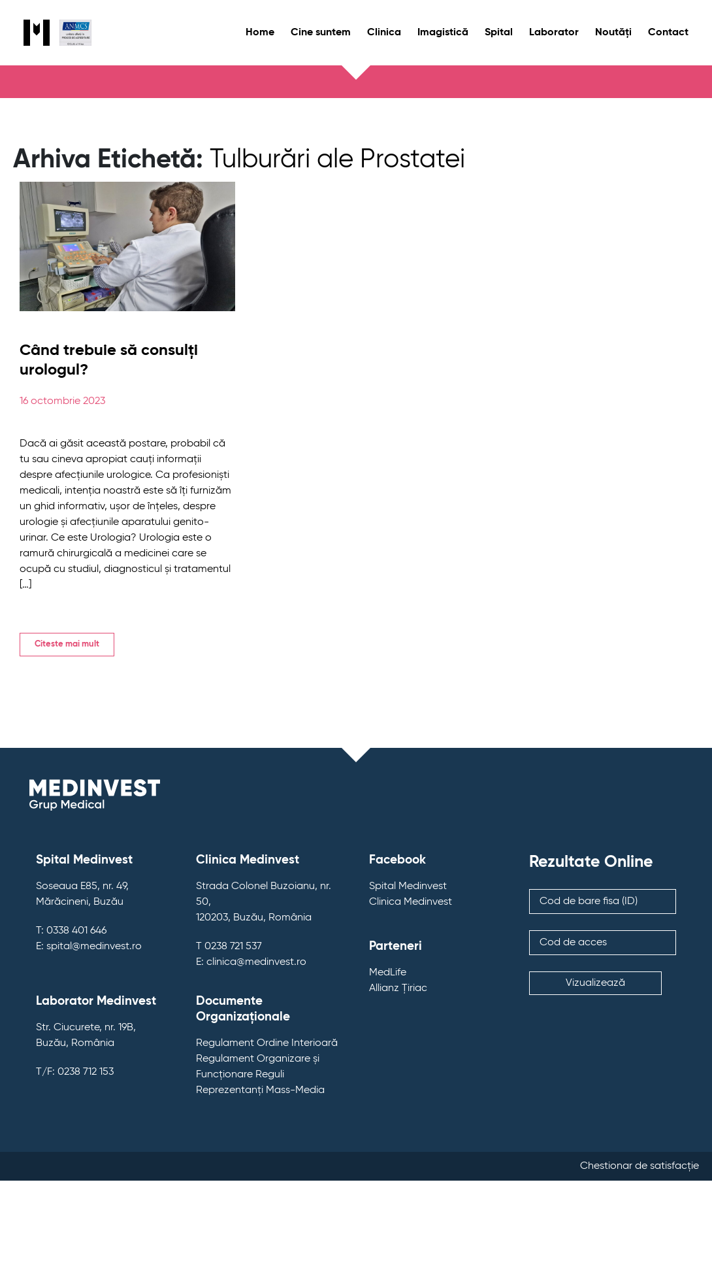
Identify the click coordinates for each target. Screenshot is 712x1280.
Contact (668, 32)
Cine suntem (321, 32)
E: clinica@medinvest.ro (251, 962)
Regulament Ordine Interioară (267, 1043)
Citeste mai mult (67, 644)
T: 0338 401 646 (71, 931)
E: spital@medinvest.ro (89, 946)
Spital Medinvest (408, 886)
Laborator (554, 32)
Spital (499, 32)
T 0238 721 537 (229, 946)
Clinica (384, 32)
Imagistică (442, 32)
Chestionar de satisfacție (639, 1166)
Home (260, 32)
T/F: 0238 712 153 (75, 1072)
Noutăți (613, 32)
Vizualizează (595, 983)
